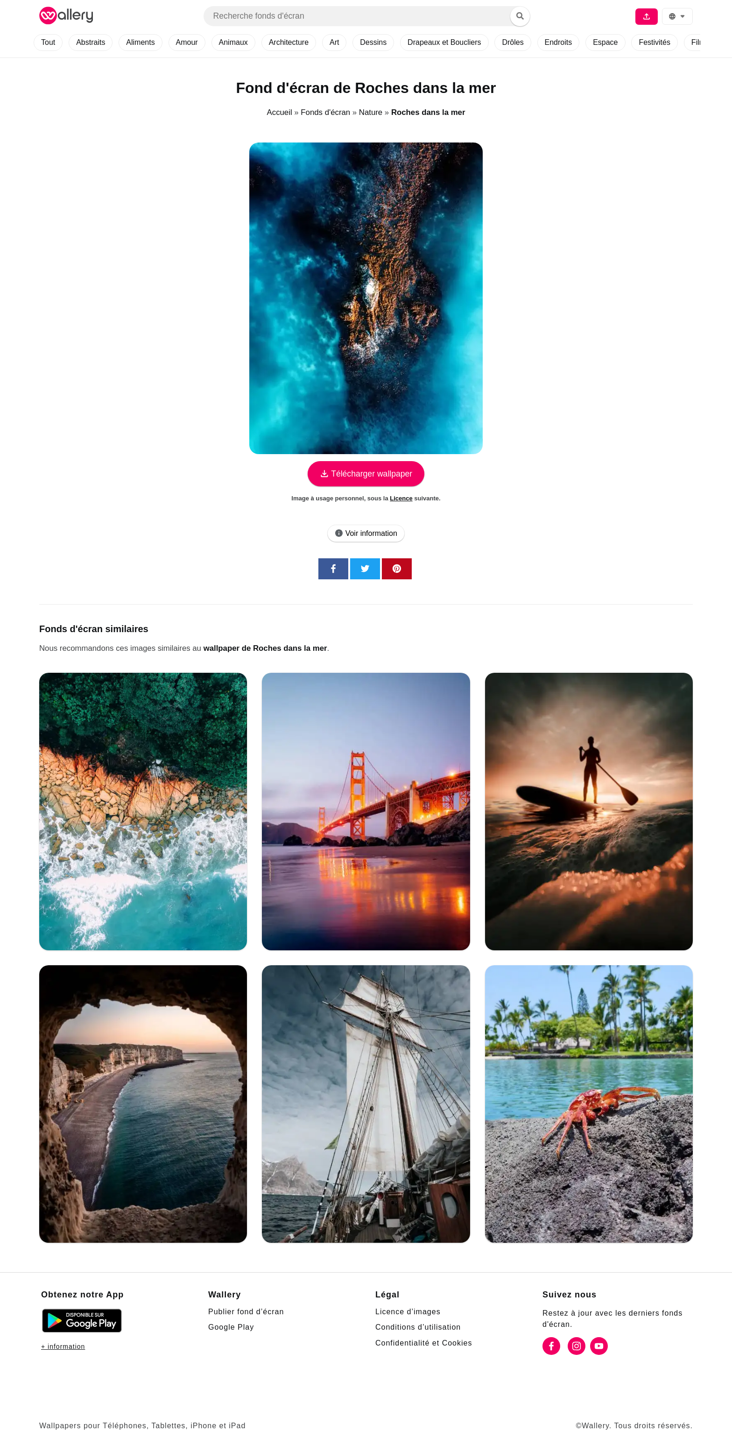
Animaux (243, 42)
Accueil (279, 112)
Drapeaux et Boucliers (464, 42)
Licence (401, 498)
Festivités (681, 42)
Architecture (302, 42)
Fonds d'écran (324, 112)
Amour (195, 42)
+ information (65, 1346)
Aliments (146, 42)
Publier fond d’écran (248, 1311)
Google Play (231, 1327)
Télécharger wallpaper (366, 473)
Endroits (583, 42)
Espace (631, 42)
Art (350, 42)
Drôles (536, 42)
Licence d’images (408, 1311)
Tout (49, 42)
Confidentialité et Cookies (426, 1343)
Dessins (390, 42)
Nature (370, 112)
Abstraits (94, 42)
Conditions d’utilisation (421, 1327)
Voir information (366, 533)
